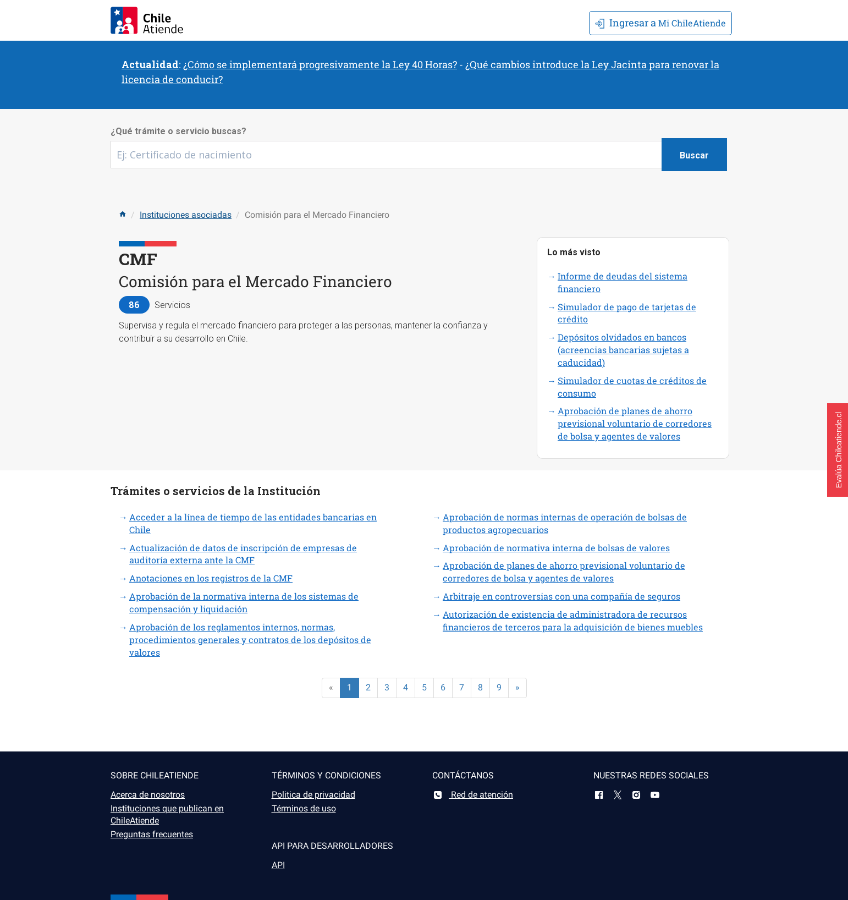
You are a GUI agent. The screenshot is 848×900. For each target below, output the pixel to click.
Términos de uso (304, 808)
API (278, 865)
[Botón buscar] (694, 154)
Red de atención (472, 794)
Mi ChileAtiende (660, 22)
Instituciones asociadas (186, 215)
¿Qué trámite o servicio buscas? (178, 131)
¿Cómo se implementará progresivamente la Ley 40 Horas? (320, 64)
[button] (837, 450)
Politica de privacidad (313, 794)
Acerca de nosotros (148, 794)
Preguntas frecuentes (152, 834)
